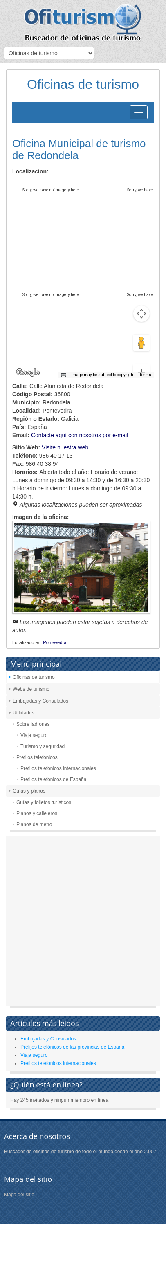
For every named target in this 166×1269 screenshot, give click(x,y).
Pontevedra (54, 642)
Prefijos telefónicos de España (53, 779)
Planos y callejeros (36, 813)
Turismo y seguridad (42, 746)
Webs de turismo (31, 689)
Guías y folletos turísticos (43, 802)
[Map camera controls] (141, 284)
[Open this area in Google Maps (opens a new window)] (27, 372)
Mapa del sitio (19, 1194)
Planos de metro (34, 824)
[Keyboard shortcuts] (63, 375)
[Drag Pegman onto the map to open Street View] (141, 313)
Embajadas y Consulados (40, 701)
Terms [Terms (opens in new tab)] (145, 375)
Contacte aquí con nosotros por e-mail (79, 435)
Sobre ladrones (32, 724)
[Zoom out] (141, 360)
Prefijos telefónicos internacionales (58, 768)
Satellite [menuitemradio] (65, 186)
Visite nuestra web (65, 447)
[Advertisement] (83, 923)
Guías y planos (29, 791)
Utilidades (23, 713)
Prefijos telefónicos (37, 757)
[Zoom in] (141, 343)
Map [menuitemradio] (30, 186)
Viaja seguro (34, 735)
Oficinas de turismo (34, 677)
